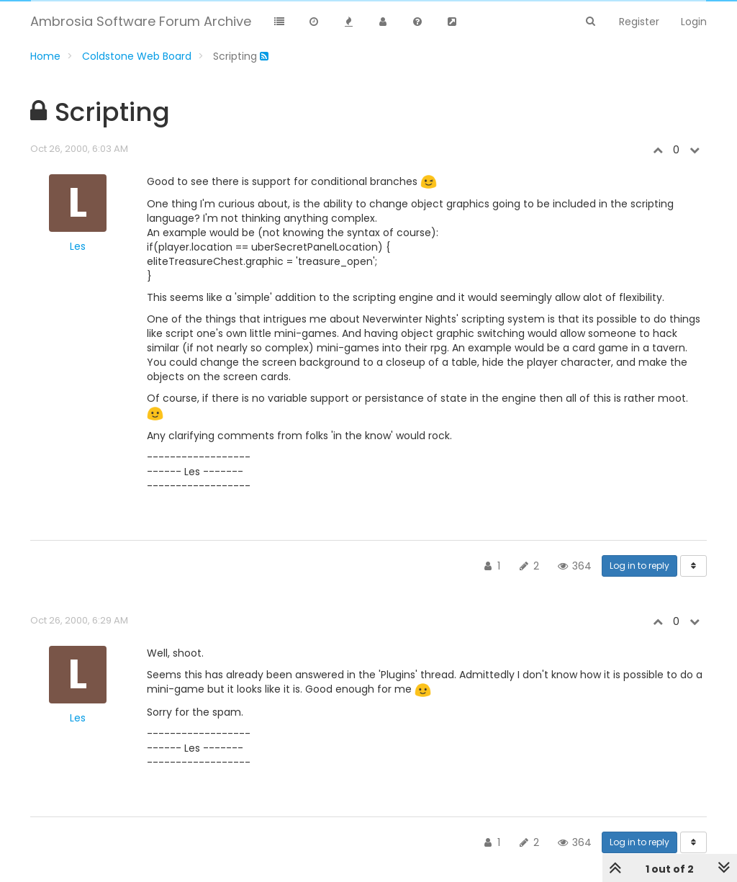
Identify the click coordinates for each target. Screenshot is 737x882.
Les (78, 246)
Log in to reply (639, 565)
